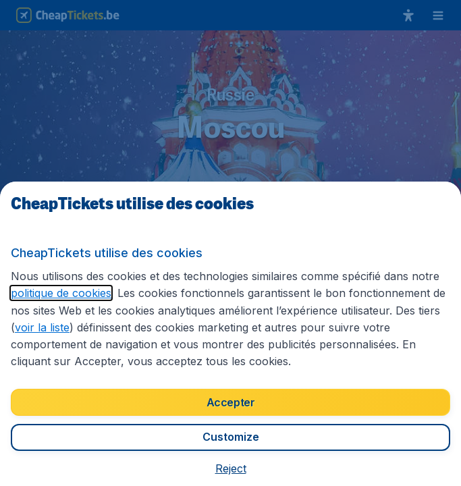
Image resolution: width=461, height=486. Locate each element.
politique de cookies (61, 293)
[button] (230, 468)
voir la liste (42, 327)
